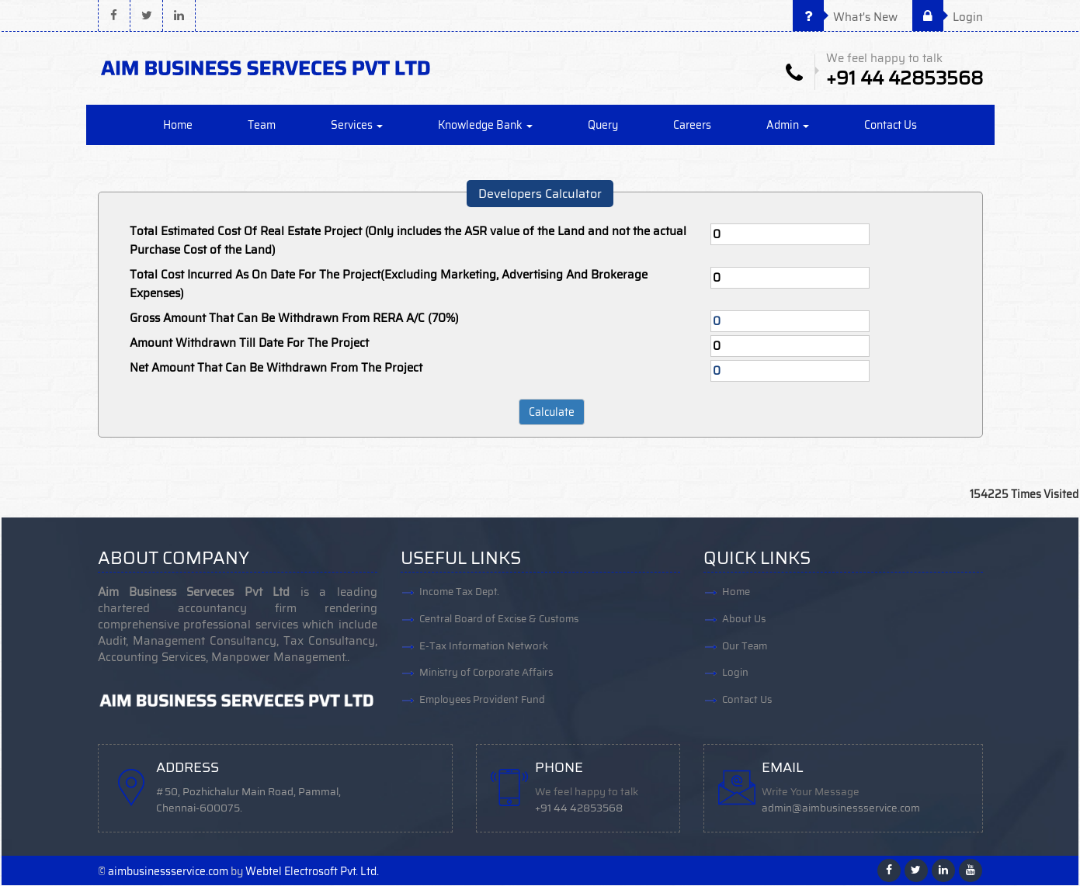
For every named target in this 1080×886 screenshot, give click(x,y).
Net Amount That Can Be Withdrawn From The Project (276, 368)
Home (178, 125)
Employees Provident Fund (482, 701)
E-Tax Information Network (483, 647)
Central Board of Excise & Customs (498, 619)
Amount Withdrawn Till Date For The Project (249, 343)
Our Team (744, 647)
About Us (744, 619)
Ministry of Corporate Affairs (486, 674)
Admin (787, 125)
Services (357, 125)
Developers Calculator (540, 194)
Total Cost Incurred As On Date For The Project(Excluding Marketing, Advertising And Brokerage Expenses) (389, 284)
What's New (845, 17)
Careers (692, 125)
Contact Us (890, 125)
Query (603, 125)
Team (262, 125)
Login (947, 17)
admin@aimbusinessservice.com (841, 809)
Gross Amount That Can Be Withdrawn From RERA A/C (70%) (294, 319)
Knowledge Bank (485, 125)
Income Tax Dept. (459, 592)
